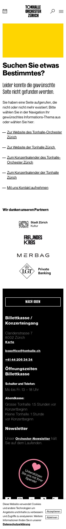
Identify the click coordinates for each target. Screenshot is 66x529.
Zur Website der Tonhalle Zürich (31, 147)
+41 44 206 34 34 (19, 359)
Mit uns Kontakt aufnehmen (27, 187)
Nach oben (33, 302)
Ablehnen (52, 517)
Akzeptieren (53, 511)
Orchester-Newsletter (32, 438)
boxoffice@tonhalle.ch (22, 351)
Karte (9, 342)
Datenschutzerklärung (16, 524)
